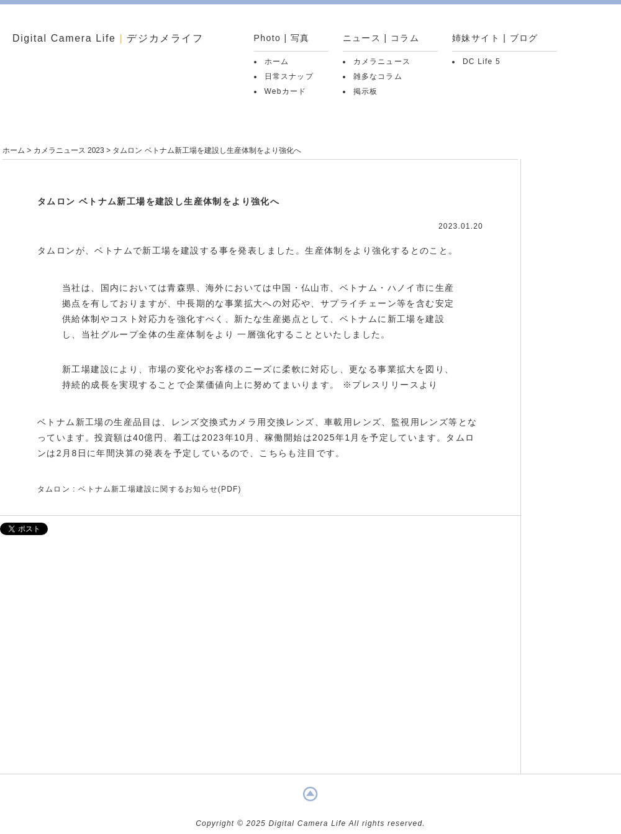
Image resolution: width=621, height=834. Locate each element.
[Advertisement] (260, 661)
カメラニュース (381, 61)
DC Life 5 (482, 61)
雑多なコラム (377, 76)
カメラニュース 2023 (69, 150)
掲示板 (365, 91)
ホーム (277, 61)
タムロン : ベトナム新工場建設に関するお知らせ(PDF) (139, 489)
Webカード (286, 91)
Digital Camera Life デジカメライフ (108, 38)
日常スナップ (289, 76)
